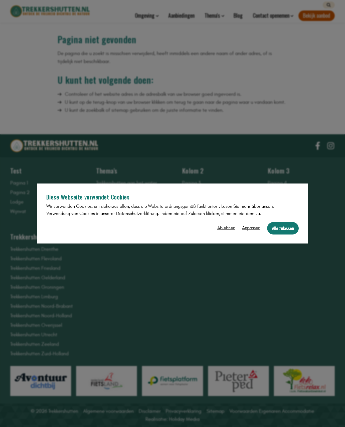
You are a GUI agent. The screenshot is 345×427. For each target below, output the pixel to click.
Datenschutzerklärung (137, 213)
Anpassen (251, 227)
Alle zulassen (283, 228)
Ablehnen (226, 227)
